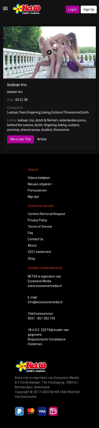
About (32, 245)
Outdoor (56, 112)
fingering (50, 125)
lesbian (23, 120)
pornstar (13, 130)
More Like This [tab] (20, 139)
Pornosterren (37, 190)
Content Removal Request (46, 214)
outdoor (73, 125)
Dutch (85, 112)
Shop (31, 258)
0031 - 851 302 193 (41, 318)
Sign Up (88, 9)
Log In (72, 9)
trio (31, 120)
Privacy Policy (37, 220)
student (46, 130)
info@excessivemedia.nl (45, 302)
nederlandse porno (72, 120)
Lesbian (12, 112)
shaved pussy (30, 130)
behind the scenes (20, 125)
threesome (61, 130)
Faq (30, 233)
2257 (44, 330)
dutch (39, 125)
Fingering (33, 112)
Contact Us (35, 239)
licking (62, 125)
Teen (22, 112)
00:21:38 (21, 100)
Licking (45, 112)
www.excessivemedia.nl (45, 286)
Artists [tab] (42, 139)
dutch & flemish (46, 120)
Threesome (71, 112)
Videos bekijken (39, 178)
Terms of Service (40, 226)
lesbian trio (17, 85)
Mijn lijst (33, 197)
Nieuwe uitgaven (39, 184)
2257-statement (39, 252)
